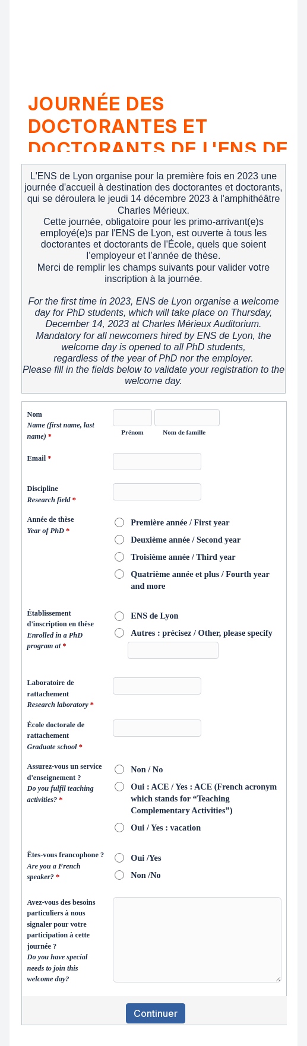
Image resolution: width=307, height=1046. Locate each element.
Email (39, 459)
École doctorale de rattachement (56, 737)
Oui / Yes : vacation (166, 827)
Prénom (132, 432)
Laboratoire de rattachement (60, 695)
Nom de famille (184, 432)
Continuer (156, 1013)
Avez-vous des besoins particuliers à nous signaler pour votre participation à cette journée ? (61, 941)
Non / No (147, 769)
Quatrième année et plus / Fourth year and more (200, 580)
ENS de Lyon (154, 615)
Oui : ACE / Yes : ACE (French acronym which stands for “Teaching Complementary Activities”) (204, 798)
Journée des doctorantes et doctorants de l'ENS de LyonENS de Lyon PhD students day (158, 122)
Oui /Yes (146, 858)
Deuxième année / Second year (185, 539)
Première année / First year (180, 522)
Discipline (51, 495)
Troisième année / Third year (183, 557)
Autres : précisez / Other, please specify (202, 633)
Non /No (145, 875)
